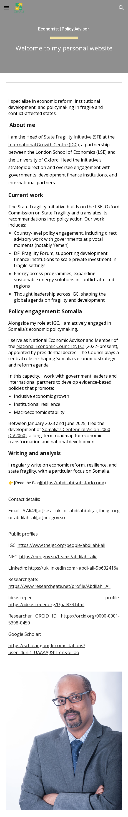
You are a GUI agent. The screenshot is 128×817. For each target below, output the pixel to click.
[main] (64, 36)
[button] (6, 7)
